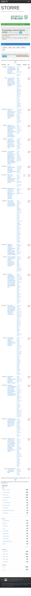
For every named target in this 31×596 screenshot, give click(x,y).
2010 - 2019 (5, 554)
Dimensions (21, 578)
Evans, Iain (19, 455)
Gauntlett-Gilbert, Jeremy (18, 118)
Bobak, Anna (19, 379)
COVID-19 (5, 523)
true (3, 566)
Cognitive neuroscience (7, 541)
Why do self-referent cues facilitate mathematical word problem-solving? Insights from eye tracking (11, 178)
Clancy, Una (19, 203)
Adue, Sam (19, 94)
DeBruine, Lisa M (6, 505)
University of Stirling (27, 583)
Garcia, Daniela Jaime (18, 218)
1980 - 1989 (5, 561)
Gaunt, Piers (19, 281)
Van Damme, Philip (18, 408)
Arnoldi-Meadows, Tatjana (19, 363)
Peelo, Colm (19, 400)
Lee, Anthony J (6, 512)
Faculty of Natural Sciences (12, 24)
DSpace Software (5, 584)
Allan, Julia (19, 421)
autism (4, 543)
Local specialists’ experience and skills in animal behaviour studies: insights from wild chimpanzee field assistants (11, 82)
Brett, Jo (18, 295)
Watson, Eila (19, 276)
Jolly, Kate (19, 305)
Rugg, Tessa (19, 109)
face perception (6, 536)
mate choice (5, 525)
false (4, 569)
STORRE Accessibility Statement (8, 586)
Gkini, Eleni (19, 314)
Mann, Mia (19, 324)
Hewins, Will (19, 220)
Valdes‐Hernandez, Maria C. (19, 228)
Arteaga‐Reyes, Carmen (18, 214)
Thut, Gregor (19, 130)
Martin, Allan (19, 456)
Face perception (6, 520)
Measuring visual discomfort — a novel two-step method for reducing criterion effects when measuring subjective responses (11, 193)
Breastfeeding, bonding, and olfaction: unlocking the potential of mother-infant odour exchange (11, 341)
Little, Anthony (5, 494)
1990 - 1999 (5, 559)
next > (15, 62)
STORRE (4, 24)
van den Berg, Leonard (18, 402)
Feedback (25, 584)
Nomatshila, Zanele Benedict (19, 140)
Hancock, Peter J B (6, 502)
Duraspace (20, 584)
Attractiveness (5, 533)
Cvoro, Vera (19, 212)
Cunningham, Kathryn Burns (19, 450)
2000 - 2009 (5, 556)
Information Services (18, 583)
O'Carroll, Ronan (6, 492)
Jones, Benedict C (6, 497)
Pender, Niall (19, 410)
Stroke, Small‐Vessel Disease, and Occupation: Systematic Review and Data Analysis (11, 203)
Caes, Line (19, 110)
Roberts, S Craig (6, 489)
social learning (6, 530)
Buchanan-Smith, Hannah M (8, 510)
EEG (4, 528)
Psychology (22, 24)
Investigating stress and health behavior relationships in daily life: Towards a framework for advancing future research (11, 422)
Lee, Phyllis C (5, 507)
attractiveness (5, 538)
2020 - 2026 (5, 551)
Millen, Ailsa (19, 380)
